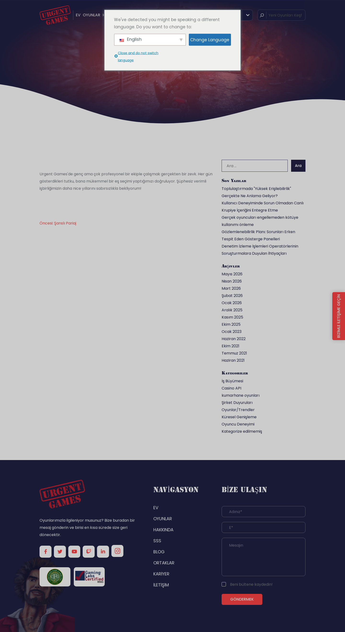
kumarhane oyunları (240, 395)
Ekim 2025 (231, 324)
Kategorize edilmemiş (242, 431)
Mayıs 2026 (232, 274)
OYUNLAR (91, 15)
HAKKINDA (163, 530)
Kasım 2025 (232, 317)
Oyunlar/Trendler (238, 410)
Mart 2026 (231, 288)
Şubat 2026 (232, 295)
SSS (157, 541)
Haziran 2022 (234, 339)
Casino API (231, 388)
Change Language (209, 39)
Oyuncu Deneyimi (238, 424)
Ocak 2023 (232, 331)
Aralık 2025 (232, 310)
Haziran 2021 (233, 360)
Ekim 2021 (230, 346)
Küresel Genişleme (239, 417)
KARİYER (161, 574)
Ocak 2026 (232, 303)
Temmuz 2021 (234, 353)
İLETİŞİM (161, 585)
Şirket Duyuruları (237, 402)
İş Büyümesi (232, 381)
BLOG (159, 552)
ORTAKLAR (163, 563)
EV (78, 15)
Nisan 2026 (232, 281)
